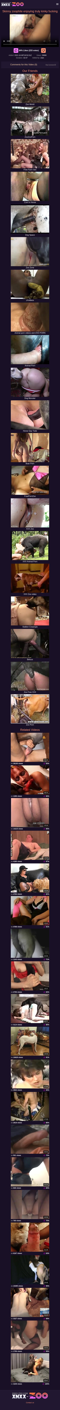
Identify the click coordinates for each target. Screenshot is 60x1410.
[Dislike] (43, 50)
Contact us (30, 1403)
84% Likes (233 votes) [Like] (26, 50)
